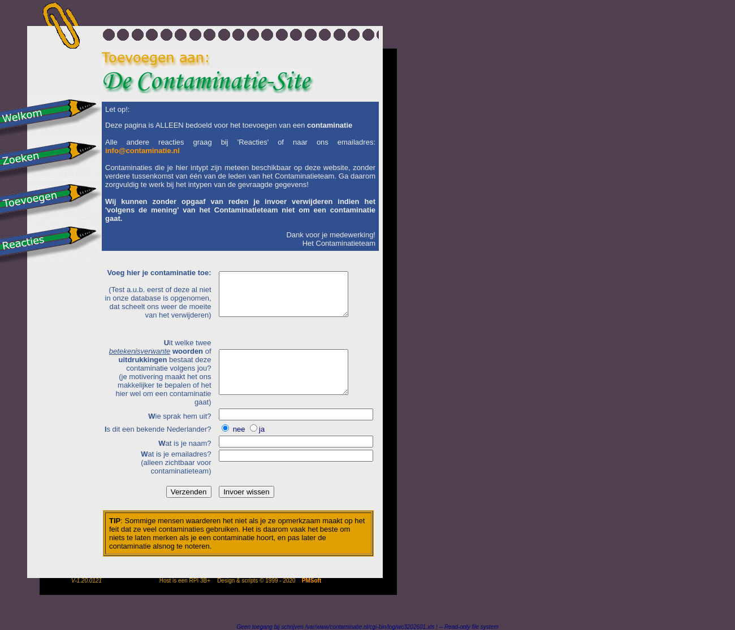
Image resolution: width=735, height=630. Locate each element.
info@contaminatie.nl (142, 150)
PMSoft (311, 580)
